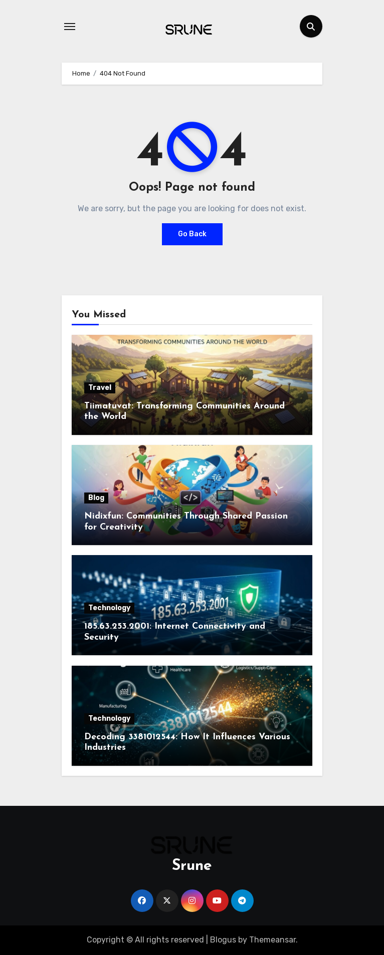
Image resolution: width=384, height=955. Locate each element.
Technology (109, 608)
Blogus (223, 939)
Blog (96, 498)
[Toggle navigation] (70, 27)
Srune (192, 866)
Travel (99, 387)
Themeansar (272, 939)
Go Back (192, 234)
